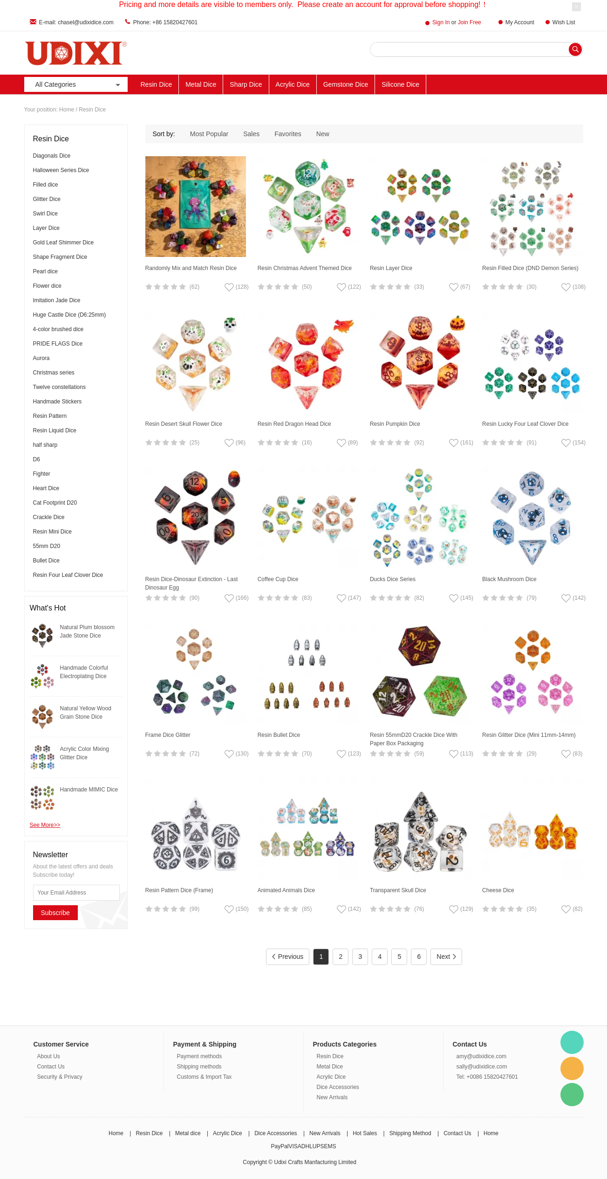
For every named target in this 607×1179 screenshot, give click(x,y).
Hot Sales (365, 1133)
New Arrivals (551, 84)
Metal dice (188, 1133)
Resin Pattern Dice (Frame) (179, 890)
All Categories (78, 84)
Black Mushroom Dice (509, 579)
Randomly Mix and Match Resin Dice (191, 268)
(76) (419, 909)
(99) (194, 909)
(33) (419, 287)
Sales (251, 134)
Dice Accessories (338, 1087)
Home (66, 109)
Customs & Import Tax (204, 1077)
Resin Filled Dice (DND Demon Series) (530, 268)
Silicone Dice (400, 84)
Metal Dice (200, 84)
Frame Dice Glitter (168, 735)
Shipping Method (410, 1133)
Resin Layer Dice (391, 268)
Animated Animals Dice (286, 890)
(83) (307, 598)
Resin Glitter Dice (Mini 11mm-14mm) (529, 735)
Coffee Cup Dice (278, 579)
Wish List (563, 22)
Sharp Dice (246, 84)
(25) (194, 442)
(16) (307, 442)
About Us (48, 1056)
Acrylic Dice (293, 84)
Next (446, 956)
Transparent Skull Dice (398, 890)
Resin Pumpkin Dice (395, 424)
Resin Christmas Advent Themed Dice (305, 268)
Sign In (441, 22)
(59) (419, 753)
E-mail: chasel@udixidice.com (76, 22)
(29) (531, 753)
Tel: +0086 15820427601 (487, 1077)
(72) (194, 753)
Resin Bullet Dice (279, 735)
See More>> (45, 825)
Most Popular (209, 134)
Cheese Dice (498, 890)
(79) (531, 598)
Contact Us (51, 1066)
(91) (531, 442)
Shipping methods (199, 1066)
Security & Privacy (59, 1077)
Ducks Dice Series (393, 579)
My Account (519, 22)
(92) (419, 442)
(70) (307, 753)
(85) (307, 909)
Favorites (287, 134)
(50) (307, 287)
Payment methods (199, 1056)
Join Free (469, 22)
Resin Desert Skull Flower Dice (183, 424)
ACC (513, 84)
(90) (194, 598)
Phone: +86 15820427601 (165, 22)
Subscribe (55, 912)
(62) (194, 287)
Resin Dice (156, 84)
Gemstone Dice (345, 84)
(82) (419, 598)
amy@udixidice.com (482, 1056)
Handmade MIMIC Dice (89, 789)
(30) (531, 287)
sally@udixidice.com (482, 1066)
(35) (531, 909)
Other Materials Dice (462, 84)
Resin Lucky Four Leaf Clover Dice (525, 424)
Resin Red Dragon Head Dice (294, 424)
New (322, 134)
